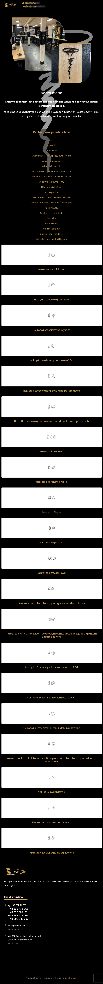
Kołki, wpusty (51, 207)
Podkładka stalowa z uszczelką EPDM (51, 176)
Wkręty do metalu (51, 166)
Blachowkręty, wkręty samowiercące (51, 171)
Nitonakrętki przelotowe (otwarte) (51, 197)
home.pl (73, 978)
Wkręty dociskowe (51, 161)
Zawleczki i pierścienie (51, 213)
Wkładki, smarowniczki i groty (51, 239)
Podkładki (52, 150)
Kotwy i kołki (51, 223)
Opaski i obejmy (51, 228)
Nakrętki (51, 145)
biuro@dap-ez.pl (16, 925)
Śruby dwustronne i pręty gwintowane (51, 155)
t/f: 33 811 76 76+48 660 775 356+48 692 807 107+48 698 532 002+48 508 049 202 (18, 912)
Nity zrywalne (52, 192)
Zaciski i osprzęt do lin (51, 234)
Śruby (52, 140)
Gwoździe (51, 218)
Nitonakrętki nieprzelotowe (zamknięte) (51, 202)
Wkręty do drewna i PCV (51, 181)
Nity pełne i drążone (51, 187)
